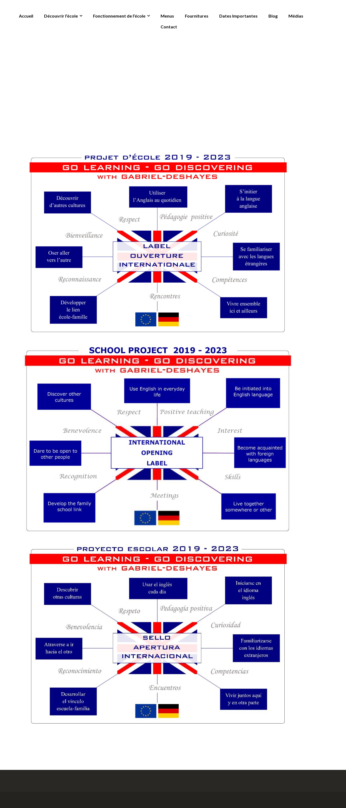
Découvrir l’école (61, 15)
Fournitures (196, 15)
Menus (167, 15)
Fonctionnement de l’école (119, 15)
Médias (295, 15)
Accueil (26, 15)
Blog (273, 15)
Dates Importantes (238, 15)
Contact (169, 26)
